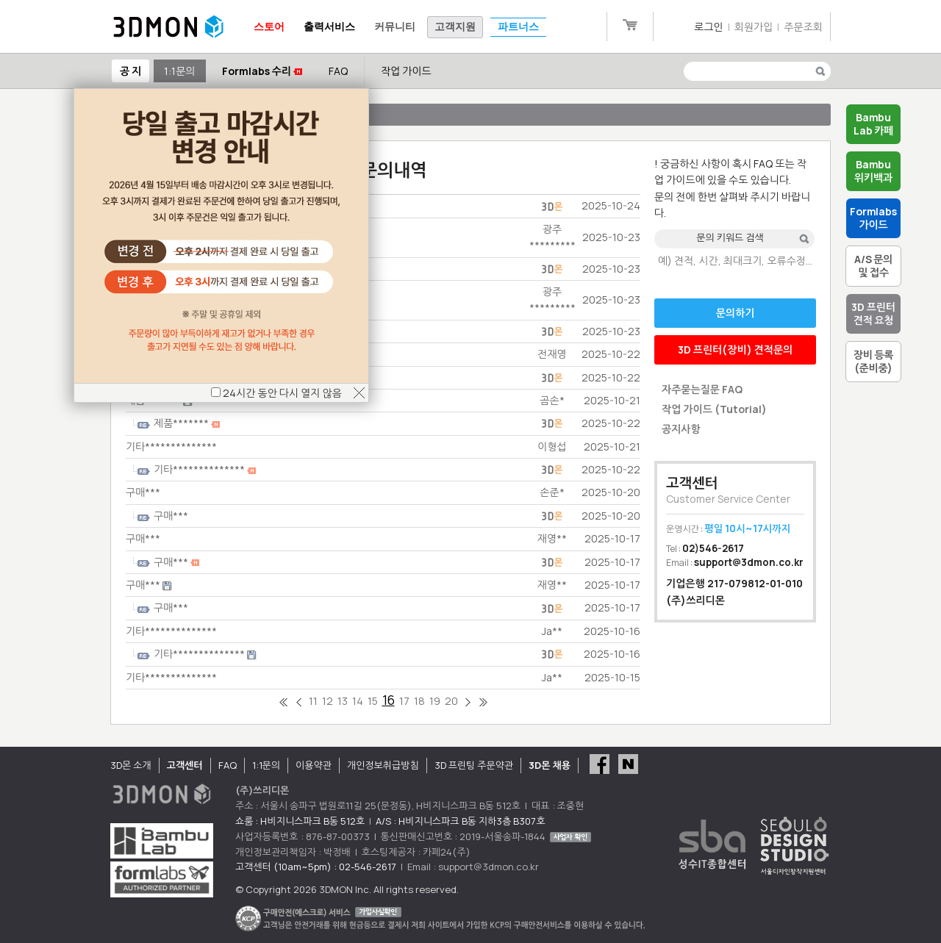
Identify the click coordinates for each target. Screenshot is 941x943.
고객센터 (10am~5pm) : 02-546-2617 (315, 866)
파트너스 (518, 26)
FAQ (338, 71)
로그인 (708, 27)
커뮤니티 (394, 26)
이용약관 (314, 765)
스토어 (269, 26)
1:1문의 (179, 71)
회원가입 (753, 27)
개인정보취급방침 (383, 765)
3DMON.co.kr (168, 27)
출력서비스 (329, 26)
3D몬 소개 (130, 765)
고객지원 (455, 26)
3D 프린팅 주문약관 (474, 765)
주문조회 (803, 27)
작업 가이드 (406, 71)
